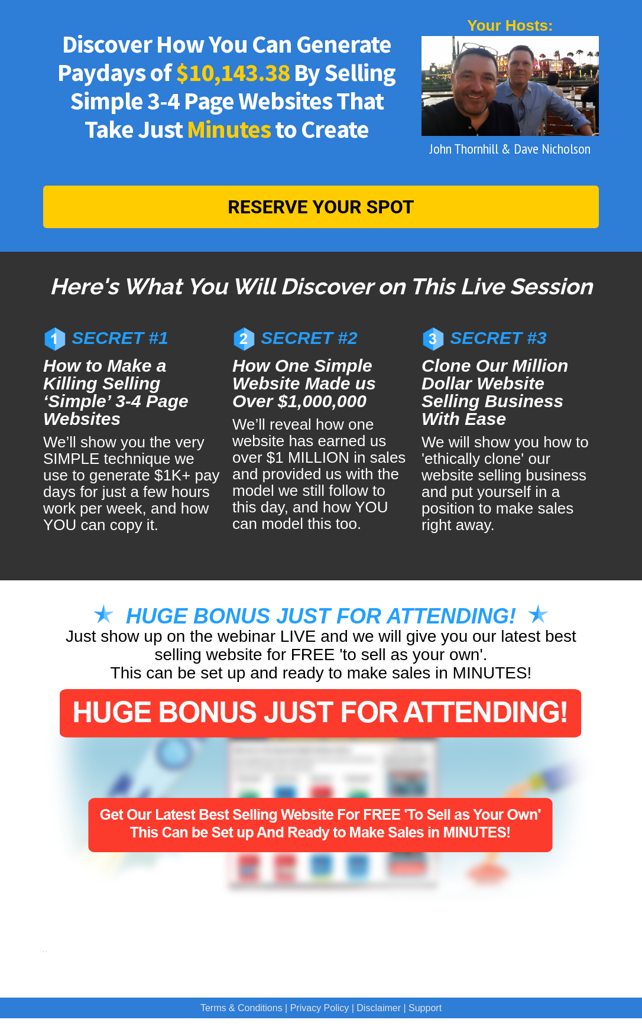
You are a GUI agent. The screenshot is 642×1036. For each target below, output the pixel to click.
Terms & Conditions (241, 1008)
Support (425, 1008)
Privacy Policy (319, 1008)
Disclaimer (378, 1008)
